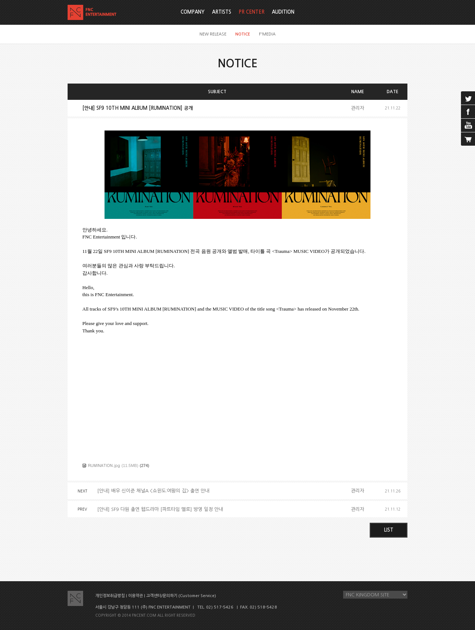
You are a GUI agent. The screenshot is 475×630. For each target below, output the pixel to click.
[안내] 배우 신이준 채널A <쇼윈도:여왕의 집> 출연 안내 (153, 490)
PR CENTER (251, 12)
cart (468, 139)
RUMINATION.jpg (104, 465)
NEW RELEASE (212, 34)
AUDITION (283, 12)
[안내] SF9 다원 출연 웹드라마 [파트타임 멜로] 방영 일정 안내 (160, 509)
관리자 (357, 108)
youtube (468, 125)
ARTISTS (221, 12)
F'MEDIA (267, 34)
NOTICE (242, 34)
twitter (468, 98)
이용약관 (135, 596)
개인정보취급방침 (110, 596)
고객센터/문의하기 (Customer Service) (181, 596)
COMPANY (193, 12)
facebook (468, 111)
